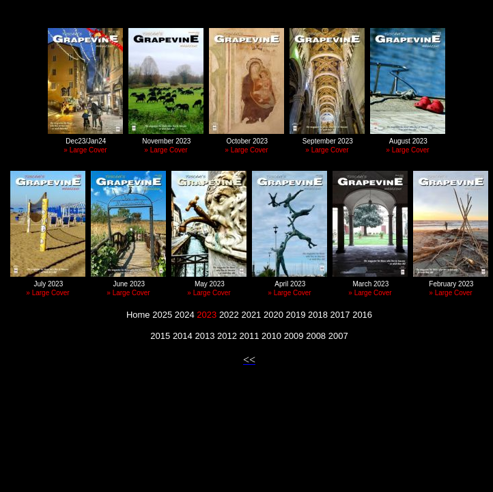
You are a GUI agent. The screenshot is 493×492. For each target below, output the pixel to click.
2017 (340, 315)
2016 (362, 315)
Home (138, 315)
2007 (338, 336)
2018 (318, 315)
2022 (229, 315)
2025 (162, 315)
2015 (160, 336)
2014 (183, 336)
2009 (294, 336)
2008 (316, 336)
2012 (227, 336)
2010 (271, 336)
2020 (273, 315)
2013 (204, 336)
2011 (249, 336)
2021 (251, 315)
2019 (296, 315)
